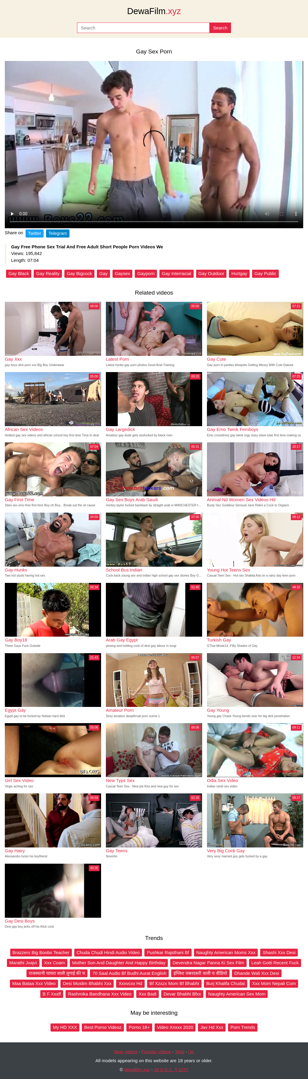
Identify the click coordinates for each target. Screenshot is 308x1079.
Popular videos (156, 1051)
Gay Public (265, 273)
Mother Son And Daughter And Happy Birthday (118, 962)
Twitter (34, 233)
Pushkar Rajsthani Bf (168, 952)
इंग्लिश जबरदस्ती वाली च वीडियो (200, 973)
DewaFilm (154, 11)
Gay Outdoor (211, 273)
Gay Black (18, 273)
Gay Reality (48, 273)
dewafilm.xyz (137, 1069)
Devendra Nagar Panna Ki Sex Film (208, 962)
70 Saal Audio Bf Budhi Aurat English (129, 973)
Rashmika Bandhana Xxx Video (99, 993)
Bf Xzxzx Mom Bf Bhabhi (174, 983)
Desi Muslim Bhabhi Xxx (87, 983)
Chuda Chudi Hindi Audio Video (108, 952)
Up (191, 1051)
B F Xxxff (52, 993)
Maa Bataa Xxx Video (34, 983)
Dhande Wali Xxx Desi (256, 973)
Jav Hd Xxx (211, 1027)
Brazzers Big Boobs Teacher (41, 952)
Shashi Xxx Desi (279, 952)
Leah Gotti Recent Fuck (275, 962)
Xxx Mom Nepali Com (274, 983)
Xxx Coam (54, 962)
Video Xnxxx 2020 (175, 1027)
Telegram (57, 233)
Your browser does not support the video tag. (154, 144)
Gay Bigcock (79, 273)
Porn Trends (242, 1027)
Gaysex (122, 273)
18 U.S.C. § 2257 (171, 1069)
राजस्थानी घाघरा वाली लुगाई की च (57, 973)
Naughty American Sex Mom (236, 993)
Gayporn (146, 273)
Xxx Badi (147, 993)
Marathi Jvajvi (23, 962)
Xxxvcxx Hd (130, 983)
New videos (126, 1051)
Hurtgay (239, 273)
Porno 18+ (139, 1027)
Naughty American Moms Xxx (226, 952)
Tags (179, 1051)
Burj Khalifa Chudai (225, 983)
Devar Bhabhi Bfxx (182, 993)
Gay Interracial (176, 273)
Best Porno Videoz (103, 1027)
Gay (103, 273)
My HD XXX (65, 1027)
